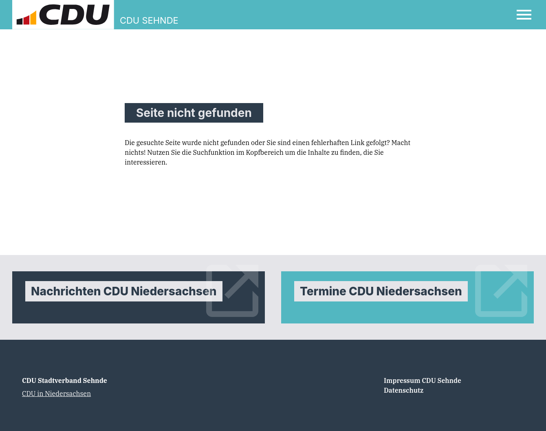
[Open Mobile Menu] (524, 14)
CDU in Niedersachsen (56, 393)
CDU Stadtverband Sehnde (64, 380)
